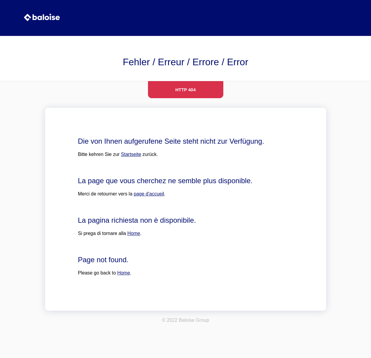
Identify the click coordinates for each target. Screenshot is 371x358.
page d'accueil (149, 193)
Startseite (131, 154)
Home (133, 233)
